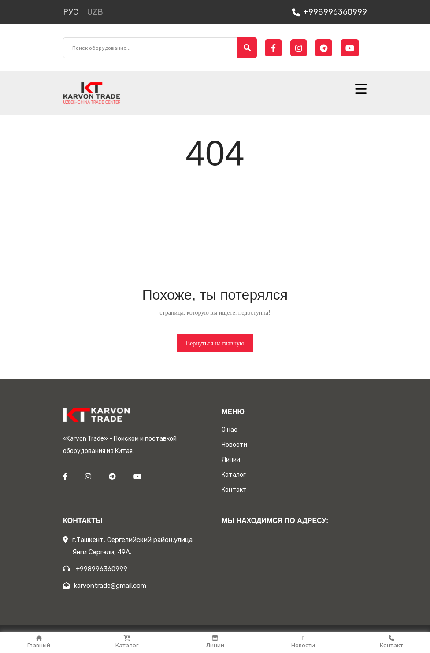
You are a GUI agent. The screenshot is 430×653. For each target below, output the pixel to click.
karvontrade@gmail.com (104, 586)
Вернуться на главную (215, 343)
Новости (303, 642)
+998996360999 (329, 12)
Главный (38, 642)
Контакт (391, 642)
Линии (215, 642)
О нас (229, 430)
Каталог (126, 642)
